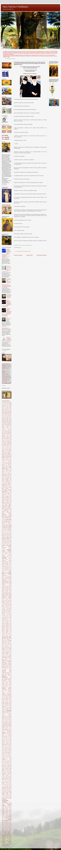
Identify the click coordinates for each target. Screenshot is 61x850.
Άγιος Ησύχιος (4, 463)
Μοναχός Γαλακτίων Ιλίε (5, 721)
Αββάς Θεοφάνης (9, 408)
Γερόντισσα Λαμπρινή (5, 605)
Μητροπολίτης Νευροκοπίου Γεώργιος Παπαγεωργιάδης (6, 715)
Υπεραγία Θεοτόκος (6, 841)
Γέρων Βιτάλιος (9, 615)
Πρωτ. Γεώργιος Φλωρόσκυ (6, 816)
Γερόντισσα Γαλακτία (8, 604)
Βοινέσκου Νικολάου (5, 582)
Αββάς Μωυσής (7, 413)
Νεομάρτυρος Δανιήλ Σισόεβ (6, 726)
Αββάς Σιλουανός (9, 417)
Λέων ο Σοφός (8, 706)
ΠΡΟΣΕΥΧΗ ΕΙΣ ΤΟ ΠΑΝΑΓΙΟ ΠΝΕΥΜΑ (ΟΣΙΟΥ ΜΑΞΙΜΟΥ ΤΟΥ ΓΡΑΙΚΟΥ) (6, 329)
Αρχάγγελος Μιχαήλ (5, 563)
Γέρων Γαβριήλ (4, 616)
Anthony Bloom (7, 845)
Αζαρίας (5, 546)
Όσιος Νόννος (8, 756)
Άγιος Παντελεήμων (5, 520)
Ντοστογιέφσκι (9, 731)
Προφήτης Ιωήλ (9, 812)
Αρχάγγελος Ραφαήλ (8, 564)
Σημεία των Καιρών (6, 819)
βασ (10, 581)
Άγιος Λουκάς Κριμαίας (6, 499)
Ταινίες (8, 838)
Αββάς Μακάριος (4, 412)
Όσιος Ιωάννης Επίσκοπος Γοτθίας (6, 749)
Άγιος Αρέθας (9, 441)
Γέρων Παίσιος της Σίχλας (6, 644)
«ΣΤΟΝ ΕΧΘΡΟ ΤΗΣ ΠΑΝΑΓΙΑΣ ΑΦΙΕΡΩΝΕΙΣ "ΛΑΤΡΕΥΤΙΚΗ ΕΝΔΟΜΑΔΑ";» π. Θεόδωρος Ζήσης (6, 303)
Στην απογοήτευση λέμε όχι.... (8, 319)
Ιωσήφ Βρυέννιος (6, 702)
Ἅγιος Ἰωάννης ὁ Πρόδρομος (15, 7)
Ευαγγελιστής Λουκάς (6, 670)
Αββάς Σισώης (4, 418)
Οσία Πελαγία (7, 733)
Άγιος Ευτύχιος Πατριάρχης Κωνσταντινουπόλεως (6, 461)
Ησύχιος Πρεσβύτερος (8, 678)
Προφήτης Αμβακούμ (8, 806)
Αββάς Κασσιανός (8, 411)
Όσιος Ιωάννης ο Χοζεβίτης (6, 750)
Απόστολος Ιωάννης (8, 559)
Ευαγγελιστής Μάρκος (6, 671)
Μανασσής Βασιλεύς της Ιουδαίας (6, 707)
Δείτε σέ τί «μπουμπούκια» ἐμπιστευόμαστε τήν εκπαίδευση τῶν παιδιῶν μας (6, 269)
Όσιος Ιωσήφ (4, 751)
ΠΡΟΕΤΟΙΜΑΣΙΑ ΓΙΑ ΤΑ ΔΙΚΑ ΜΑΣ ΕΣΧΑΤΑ (8, 295)
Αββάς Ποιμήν (9, 415)
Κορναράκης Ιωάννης (8, 703)
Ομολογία (4, 732)
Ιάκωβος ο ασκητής (8, 683)
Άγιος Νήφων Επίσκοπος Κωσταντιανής (6, 513)
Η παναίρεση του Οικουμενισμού (6, 676)
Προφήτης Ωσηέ (9, 815)
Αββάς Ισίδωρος (4, 409)
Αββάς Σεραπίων (4, 417)
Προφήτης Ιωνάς (5, 813)
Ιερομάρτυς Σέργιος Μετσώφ (6, 686)
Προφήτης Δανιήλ (5, 808)
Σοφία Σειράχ (9, 821)
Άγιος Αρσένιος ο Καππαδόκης (6, 442)
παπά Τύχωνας (8, 771)
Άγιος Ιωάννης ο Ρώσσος (8, 486)
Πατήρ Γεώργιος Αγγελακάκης (6, 780)
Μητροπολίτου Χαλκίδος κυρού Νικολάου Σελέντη (6, 717)
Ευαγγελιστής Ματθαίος (5, 672)
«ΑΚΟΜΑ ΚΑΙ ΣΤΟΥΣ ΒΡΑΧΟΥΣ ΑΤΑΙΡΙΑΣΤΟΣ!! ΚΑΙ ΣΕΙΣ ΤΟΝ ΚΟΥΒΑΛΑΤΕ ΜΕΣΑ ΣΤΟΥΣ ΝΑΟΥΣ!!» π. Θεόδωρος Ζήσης (6, 311)
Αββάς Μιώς (3, 413)
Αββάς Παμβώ (7, 414)
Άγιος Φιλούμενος (7, 535)
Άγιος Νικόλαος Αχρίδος (6, 516)
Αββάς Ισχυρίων (9, 409)
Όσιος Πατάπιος (9, 759)
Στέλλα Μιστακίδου (8, 832)
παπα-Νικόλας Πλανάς (6, 774)
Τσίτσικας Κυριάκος (8, 840)
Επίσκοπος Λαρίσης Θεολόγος (6, 665)
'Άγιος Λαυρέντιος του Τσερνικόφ (6, 402)
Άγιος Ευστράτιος (7, 460)
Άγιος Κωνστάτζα (8, 498)
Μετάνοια (9, 710)
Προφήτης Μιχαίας (8, 814)
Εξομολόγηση (5, 660)
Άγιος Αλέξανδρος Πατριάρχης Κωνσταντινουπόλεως (6, 429)
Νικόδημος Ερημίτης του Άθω (6, 727)
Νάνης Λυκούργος (8, 725)
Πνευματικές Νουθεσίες (5, 801)
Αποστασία (5, 558)
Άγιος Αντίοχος (7, 439)
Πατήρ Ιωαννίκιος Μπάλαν (7, 788)
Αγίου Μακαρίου (7, 543)
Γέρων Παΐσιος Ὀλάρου (8, 643)
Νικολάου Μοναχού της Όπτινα (6, 728)
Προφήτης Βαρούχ (9, 807)
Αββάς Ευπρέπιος (8, 406)
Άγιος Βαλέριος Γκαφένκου (6, 443)
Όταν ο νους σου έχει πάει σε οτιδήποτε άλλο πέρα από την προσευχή (8, 339)
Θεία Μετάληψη (5, 679)
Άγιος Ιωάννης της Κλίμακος (6, 487)
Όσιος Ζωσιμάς (9, 744)
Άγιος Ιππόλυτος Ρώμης (8, 474)
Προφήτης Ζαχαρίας (8, 809)
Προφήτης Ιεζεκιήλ (8, 811)
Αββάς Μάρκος (9, 412)
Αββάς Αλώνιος (7, 404)
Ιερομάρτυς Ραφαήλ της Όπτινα (6, 685)
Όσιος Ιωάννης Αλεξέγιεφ (8, 748)
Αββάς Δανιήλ (7, 405)
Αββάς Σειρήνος (9, 416)
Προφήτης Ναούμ (4, 815)
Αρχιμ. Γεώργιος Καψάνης (6, 577)
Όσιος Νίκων (4, 756)
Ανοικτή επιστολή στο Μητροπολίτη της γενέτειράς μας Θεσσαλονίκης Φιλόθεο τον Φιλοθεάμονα (6, 286)
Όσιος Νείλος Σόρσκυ (8, 755)
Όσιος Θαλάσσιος (4, 745)
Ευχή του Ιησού (6, 674)
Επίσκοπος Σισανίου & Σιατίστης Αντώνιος (23, 251)
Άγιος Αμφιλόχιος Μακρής (6, 433)
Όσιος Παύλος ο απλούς (6, 760)
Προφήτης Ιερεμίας (4, 812)
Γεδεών (7, 583)
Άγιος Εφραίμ (9, 462)
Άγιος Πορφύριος (7, 521)
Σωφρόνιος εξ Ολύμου (8, 836)
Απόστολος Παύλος (6, 560)
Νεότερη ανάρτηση (18, 255)
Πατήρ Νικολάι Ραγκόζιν (8, 790)
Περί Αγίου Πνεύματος (6, 798)
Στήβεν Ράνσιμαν (5, 833)
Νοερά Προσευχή (5, 729)
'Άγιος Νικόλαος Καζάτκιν (6, 403)
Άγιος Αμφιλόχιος (8, 432)
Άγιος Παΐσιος (8, 519)
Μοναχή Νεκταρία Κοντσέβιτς (6, 720)
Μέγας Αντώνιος (8, 709)
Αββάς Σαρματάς (4, 416)
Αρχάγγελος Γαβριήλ (8, 562)
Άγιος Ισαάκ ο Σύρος (6, 475)
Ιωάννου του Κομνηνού (8, 701)
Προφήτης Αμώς (4, 807)
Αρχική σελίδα (29, 255)
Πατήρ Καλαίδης (4, 789)
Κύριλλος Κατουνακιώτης (5, 704)
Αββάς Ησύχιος (4, 408)
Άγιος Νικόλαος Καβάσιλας (6, 517)
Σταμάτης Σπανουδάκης (5, 822)
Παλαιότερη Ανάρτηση (42, 255)
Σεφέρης (6, 819)
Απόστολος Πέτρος (5, 561)
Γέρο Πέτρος (7, 586)
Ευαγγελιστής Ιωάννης (6, 669)
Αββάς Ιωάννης (4, 410)
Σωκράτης (10, 834)
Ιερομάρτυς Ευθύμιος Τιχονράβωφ (6, 684)
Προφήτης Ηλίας (5, 810)
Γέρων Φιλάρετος (6, 651)
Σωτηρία (4, 835)
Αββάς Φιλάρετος (9, 418)
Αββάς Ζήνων (4, 407)
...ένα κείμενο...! (4, 350)
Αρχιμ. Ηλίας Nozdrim (6, 578)
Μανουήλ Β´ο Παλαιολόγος (6, 708)
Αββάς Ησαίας (9, 407)
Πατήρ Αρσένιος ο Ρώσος (7, 779)
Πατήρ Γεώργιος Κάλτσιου (6, 781)
